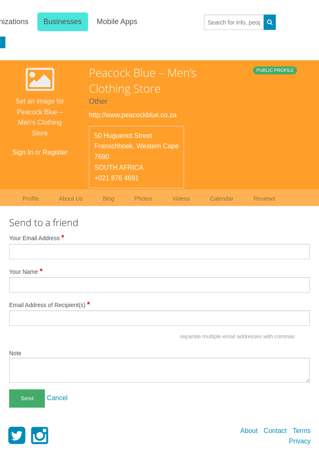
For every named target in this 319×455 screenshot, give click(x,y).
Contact (275, 430)
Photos (143, 198)
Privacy (300, 441)
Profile (30, 198)
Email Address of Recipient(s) (49, 304)
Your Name (26, 271)
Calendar (221, 198)
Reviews (264, 198)
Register (55, 152)
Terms (301, 430)
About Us (71, 198)
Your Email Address (36, 238)
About (249, 430)
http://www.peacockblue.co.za (133, 114)
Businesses (62, 21)
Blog (108, 198)
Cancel (57, 397)
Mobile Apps (117, 21)
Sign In (22, 152)
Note (15, 353)
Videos (181, 198)
